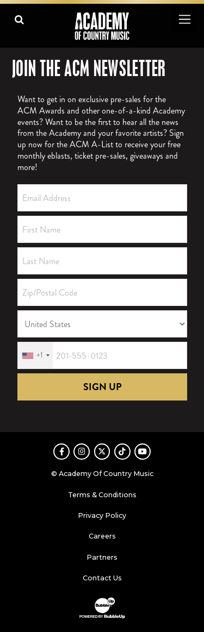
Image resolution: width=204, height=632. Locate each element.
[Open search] (19, 19)
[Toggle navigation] (184, 19)
